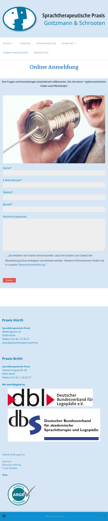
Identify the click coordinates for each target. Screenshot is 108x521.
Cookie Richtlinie (9, 468)
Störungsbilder (46, 43)
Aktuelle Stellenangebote (13, 454)
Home (4, 475)
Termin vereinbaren (15, 53)
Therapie (25, 43)
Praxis (7, 43)
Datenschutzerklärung (31, 264)
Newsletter (41, 53)
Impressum (6, 461)
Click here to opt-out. (54, 516)
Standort (68, 43)
